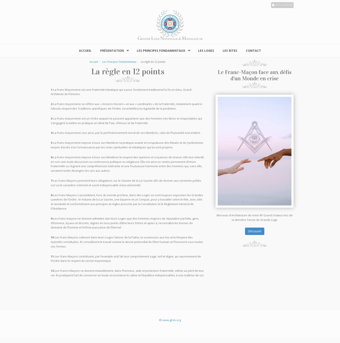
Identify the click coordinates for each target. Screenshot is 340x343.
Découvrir (255, 231)
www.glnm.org (171, 320)
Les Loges (206, 51)
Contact (253, 51)
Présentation (112, 51)
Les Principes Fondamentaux (161, 51)
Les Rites (230, 51)
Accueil (85, 51)
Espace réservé (282, 4)
